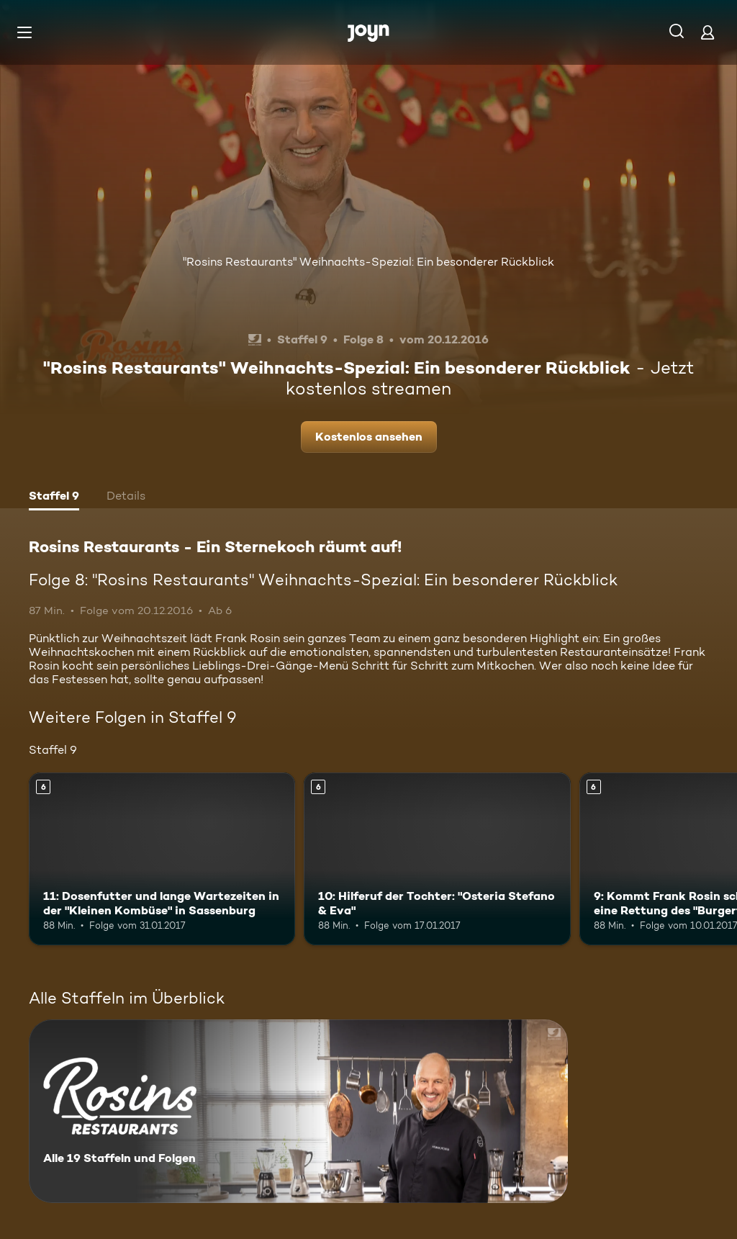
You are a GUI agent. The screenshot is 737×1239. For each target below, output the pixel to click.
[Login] (707, 32)
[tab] (54, 497)
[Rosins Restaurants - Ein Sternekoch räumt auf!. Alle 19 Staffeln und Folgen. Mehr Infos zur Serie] (298, 1111)
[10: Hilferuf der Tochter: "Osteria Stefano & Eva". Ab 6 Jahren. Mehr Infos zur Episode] (437, 859)
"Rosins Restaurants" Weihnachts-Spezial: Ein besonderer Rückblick (368, 262)
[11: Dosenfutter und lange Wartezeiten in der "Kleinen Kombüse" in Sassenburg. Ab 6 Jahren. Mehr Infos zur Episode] (162, 859)
